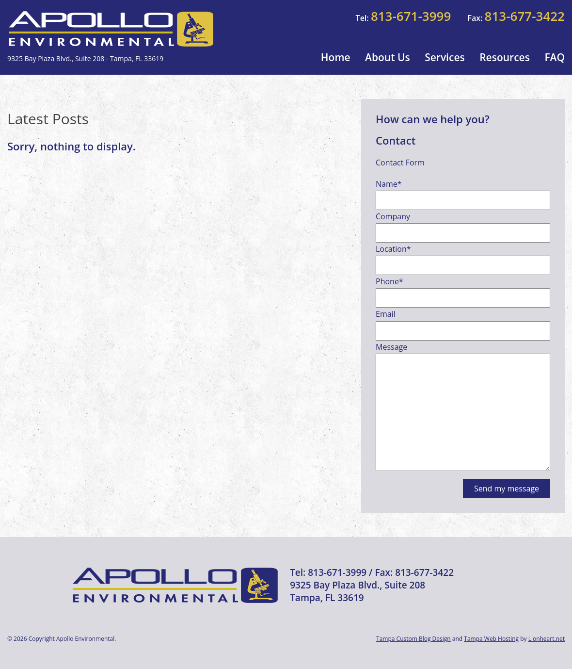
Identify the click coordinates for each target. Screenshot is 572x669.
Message (391, 347)
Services (445, 57)
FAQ (554, 57)
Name (389, 184)
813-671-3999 (411, 16)
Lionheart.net (546, 639)
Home (335, 57)
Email (386, 314)
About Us (387, 57)
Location (393, 249)
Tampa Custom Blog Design (413, 639)
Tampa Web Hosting (491, 639)
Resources (504, 57)
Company (393, 216)
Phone (389, 281)
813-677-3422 (525, 16)
